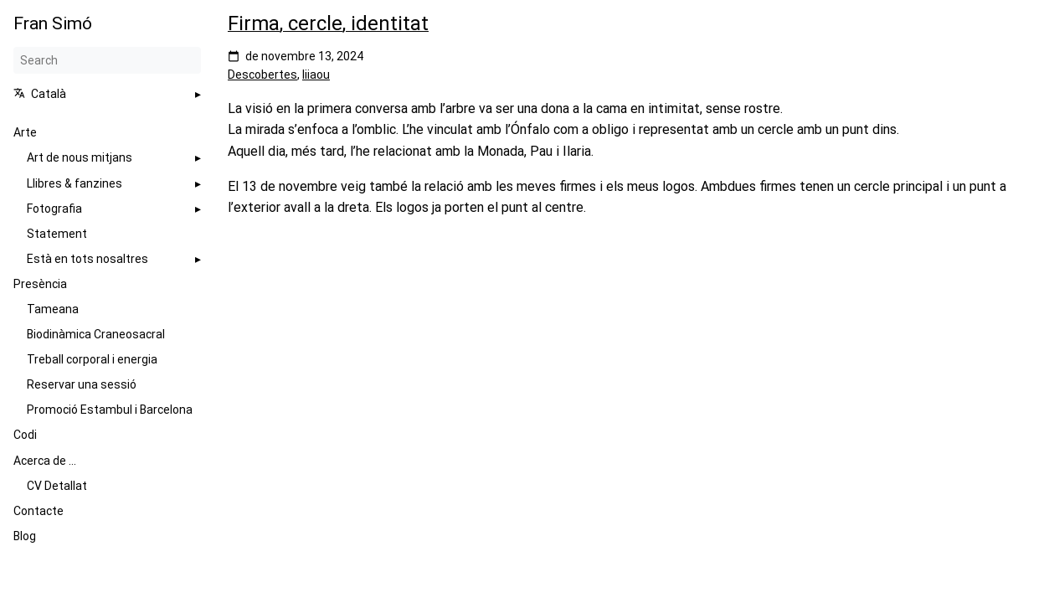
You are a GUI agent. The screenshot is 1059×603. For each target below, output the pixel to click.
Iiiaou (316, 74)
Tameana (53, 309)
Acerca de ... (44, 460)
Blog (24, 536)
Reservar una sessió (81, 384)
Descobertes (262, 74)
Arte (25, 132)
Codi (25, 434)
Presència (40, 284)
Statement (57, 233)
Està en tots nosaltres (87, 258)
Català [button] (39, 93)
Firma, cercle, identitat (328, 23)
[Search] (107, 60)
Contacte (38, 511)
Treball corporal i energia (92, 359)
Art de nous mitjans (79, 157)
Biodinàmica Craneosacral (96, 334)
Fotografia (54, 208)
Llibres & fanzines (74, 183)
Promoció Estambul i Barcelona (110, 409)
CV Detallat (57, 485)
